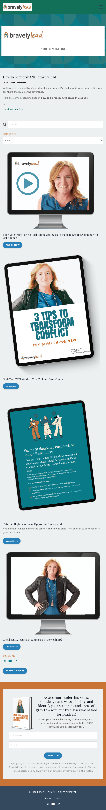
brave (6, 82)
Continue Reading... (13, 109)
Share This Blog (15, 671)
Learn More (12, 541)
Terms (48, 798)
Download (11, 386)
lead (13, 82)
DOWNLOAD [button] (53, 755)
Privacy (57, 798)
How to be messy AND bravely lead (29, 77)
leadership (21, 82)
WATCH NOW (13, 245)
